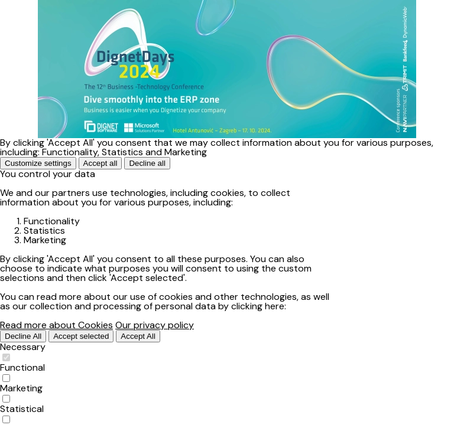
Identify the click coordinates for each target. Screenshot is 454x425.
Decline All (23, 336)
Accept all (100, 163)
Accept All (138, 336)
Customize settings (38, 163)
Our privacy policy (154, 325)
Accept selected (81, 336)
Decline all (147, 163)
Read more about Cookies (56, 325)
